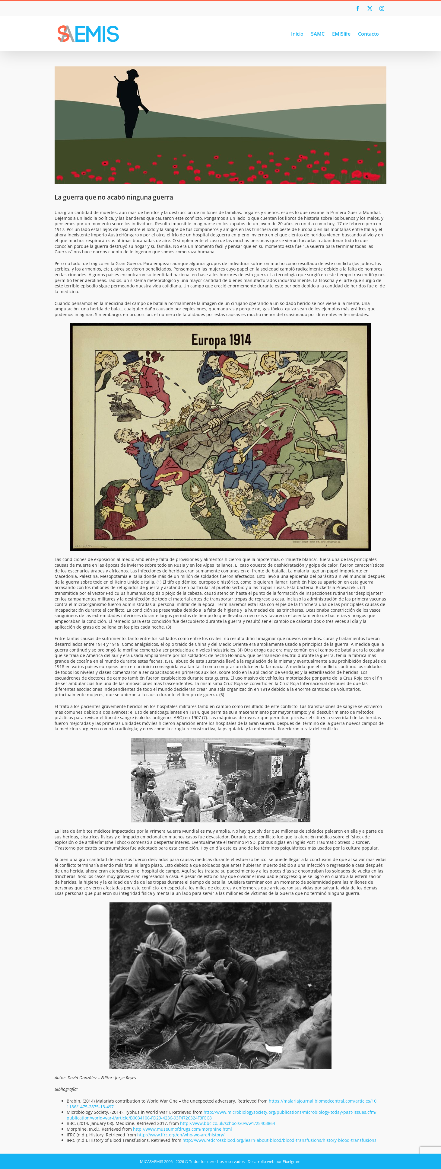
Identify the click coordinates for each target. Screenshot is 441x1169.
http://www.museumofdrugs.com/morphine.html (182, 1129)
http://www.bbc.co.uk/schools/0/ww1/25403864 (227, 1123)
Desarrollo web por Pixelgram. (274, 1161)
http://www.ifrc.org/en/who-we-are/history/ (180, 1135)
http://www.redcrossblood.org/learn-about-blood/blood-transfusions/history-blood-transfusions (279, 1140)
